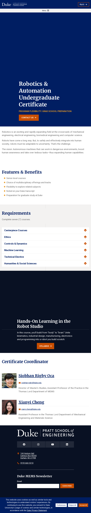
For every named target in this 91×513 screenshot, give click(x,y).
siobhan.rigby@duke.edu (31, 383)
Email (19, 481)
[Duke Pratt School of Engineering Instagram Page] (38, 444)
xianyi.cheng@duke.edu (31, 409)
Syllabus (44, 346)
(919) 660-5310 (26, 463)
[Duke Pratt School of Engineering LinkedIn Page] (67, 444)
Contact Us (27, 117)
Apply (82, 4)
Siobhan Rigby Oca (36, 375)
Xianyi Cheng (31, 402)
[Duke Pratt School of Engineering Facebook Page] (24, 444)
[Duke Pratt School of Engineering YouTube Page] (53, 444)
